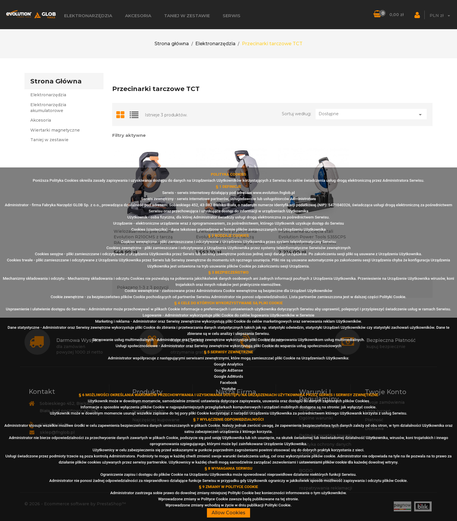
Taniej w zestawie (187, 15)
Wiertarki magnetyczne (55, 130)
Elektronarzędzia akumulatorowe (48, 107)
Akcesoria (138, 15)
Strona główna (56, 81)
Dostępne (371, 114)
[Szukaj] (367, 15)
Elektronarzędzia (88, 15)
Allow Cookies (228, 512)
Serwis (231, 15)
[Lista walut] (441, 16)
